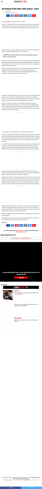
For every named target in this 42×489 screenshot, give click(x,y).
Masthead (34, 477)
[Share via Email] (25, 15)
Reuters (8, 11)
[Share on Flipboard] (17, 15)
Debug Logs (26, 478)
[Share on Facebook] (8, 15)
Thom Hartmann (17, 318)
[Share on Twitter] (12, 15)
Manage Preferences (20, 478)
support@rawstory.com (20, 230)
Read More (4, 222)
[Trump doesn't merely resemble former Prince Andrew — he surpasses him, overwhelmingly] (8, 309)
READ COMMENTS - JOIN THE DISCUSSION (21, 238)
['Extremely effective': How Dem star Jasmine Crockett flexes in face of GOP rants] (8, 295)
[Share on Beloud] (34, 15)
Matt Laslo (16, 290)
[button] (21, 15)
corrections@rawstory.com (20, 232)
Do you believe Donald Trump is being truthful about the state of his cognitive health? (21, 273)
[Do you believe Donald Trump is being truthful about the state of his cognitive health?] (21, 256)
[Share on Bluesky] (30, 15)
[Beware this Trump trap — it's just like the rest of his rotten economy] (8, 322)
